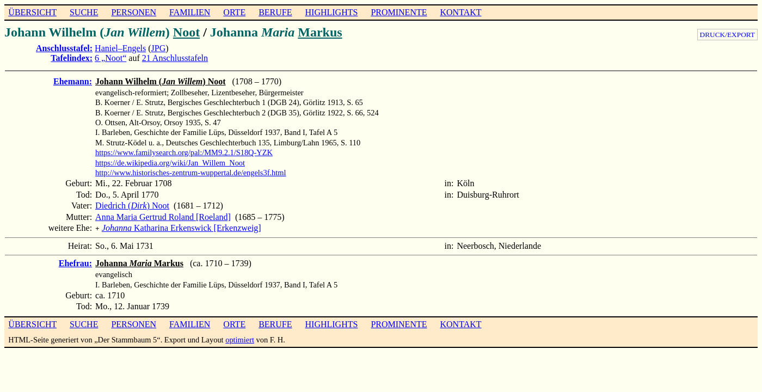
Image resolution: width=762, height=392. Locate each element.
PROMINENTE (399, 12)
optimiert (239, 338)
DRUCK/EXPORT (727, 34)
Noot (186, 32)
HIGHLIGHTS (331, 12)
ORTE (234, 12)
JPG (158, 48)
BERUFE (275, 12)
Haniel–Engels (120, 48)
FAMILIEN (189, 12)
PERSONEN (133, 12)
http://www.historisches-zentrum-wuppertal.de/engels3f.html (190, 172)
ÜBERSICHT (32, 12)
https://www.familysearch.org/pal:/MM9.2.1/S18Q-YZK (184, 152)
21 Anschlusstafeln (175, 58)
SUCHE (84, 12)
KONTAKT (460, 12)
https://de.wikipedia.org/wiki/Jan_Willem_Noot (170, 162)
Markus (320, 32)
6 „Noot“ (110, 58)
